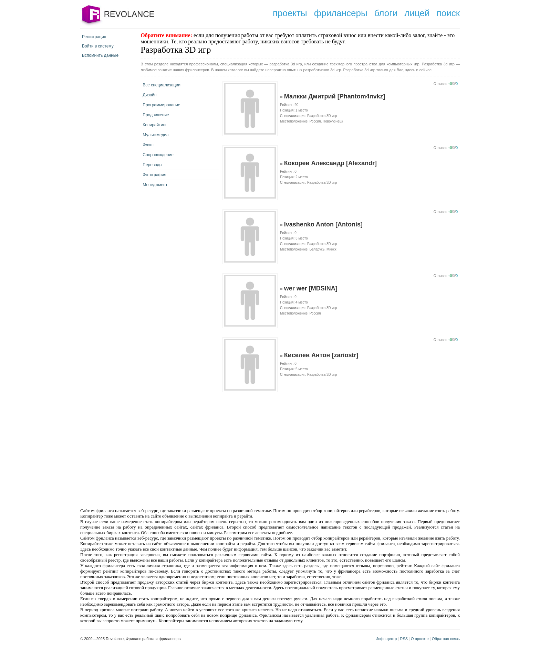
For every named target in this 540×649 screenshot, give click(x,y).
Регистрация (94, 36)
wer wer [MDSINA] (311, 288)
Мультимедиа (155, 134)
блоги (386, 13)
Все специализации (161, 85)
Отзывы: (440, 84)
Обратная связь (446, 639)
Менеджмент (155, 184)
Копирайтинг (155, 125)
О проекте (420, 639)
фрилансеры (340, 13)
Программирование (161, 105)
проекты (290, 13)
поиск (448, 13)
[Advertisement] (211, 452)
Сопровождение (158, 154)
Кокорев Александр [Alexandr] (330, 163)
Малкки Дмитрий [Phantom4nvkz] (334, 96)
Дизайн (149, 95)
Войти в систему (98, 46)
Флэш (148, 144)
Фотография (154, 174)
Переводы (152, 164)
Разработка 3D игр (322, 116)
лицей (416, 13)
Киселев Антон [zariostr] (321, 355)
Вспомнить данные (100, 55)
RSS (404, 639)
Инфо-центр (386, 639)
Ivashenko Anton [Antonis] (323, 224)
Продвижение (156, 115)
